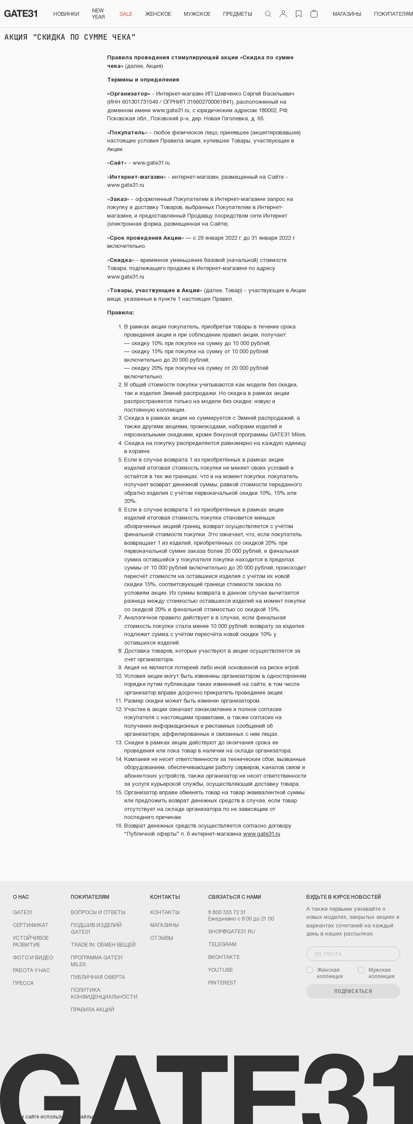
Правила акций (92, 1009)
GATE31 (23, 912)
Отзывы (161, 938)
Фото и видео (33, 957)
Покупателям (393, 14)
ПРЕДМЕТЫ (237, 14)
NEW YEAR (98, 13)
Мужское (197, 14)
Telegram (222, 944)
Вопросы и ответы (98, 912)
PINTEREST (222, 982)
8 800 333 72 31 (227, 912)
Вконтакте (224, 957)
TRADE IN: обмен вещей (103, 944)
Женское (158, 14)
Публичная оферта (98, 977)
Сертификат (31, 925)
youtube (220, 970)
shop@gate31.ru (231, 931)
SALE (125, 14)
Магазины (347, 14)
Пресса (23, 983)
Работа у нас (31, 970)
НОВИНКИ (66, 14)
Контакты (165, 912)
